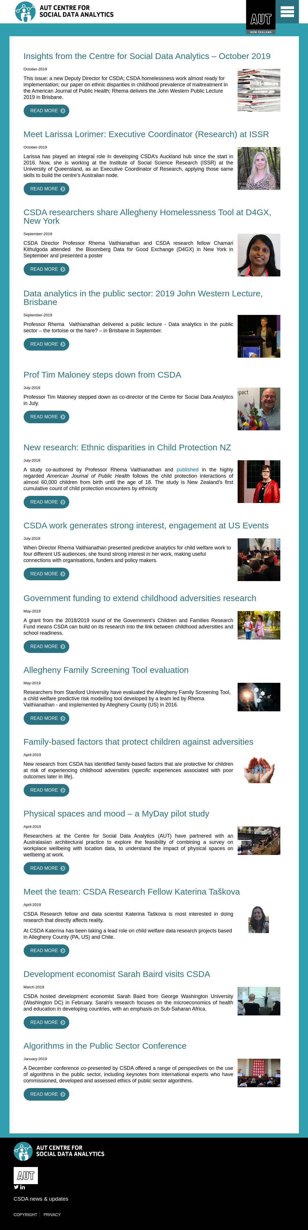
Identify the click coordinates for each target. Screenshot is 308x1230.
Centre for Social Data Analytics (66, 11)
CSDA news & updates (41, 1199)
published (188, 470)
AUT (258, 17)
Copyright (25, 1214)
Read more (44, 110)
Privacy (52, 1214)
